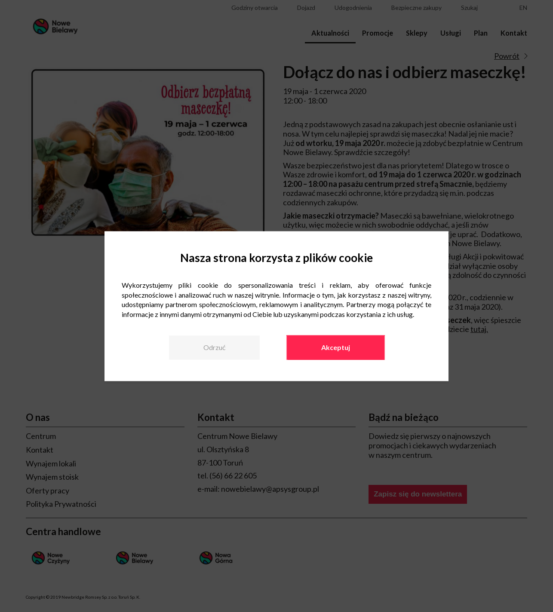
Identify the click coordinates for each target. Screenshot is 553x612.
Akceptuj (335, 347)
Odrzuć (214, 347)
